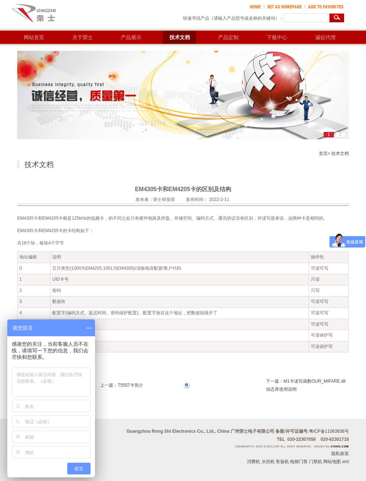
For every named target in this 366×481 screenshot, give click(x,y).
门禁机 (315, 461)
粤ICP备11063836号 (329, 431)
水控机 (268, 461)
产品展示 (131, 37)
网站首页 (34, 37)
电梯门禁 (299, 461)
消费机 (253, 461)
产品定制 (228, 37)
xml (345, 461)
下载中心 (277, 37)
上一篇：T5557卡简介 (121, 385)
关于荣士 (82, 37)
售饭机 (282, 461)
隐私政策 (340, 453)
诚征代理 (325, 37)
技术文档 (179, 37)
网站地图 (332, 461)
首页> (324, 153)
